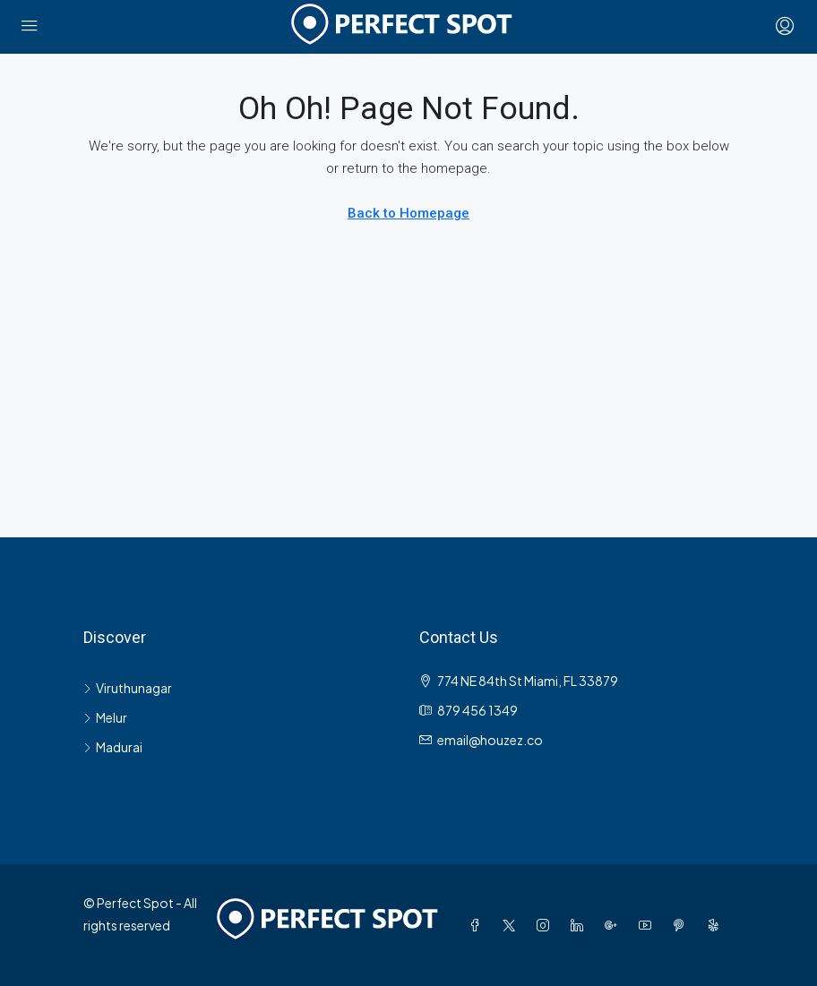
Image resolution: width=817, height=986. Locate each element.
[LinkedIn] (580, 925)
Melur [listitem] (105, 717)
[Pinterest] (682, 925)
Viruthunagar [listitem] (127, 688)
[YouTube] (648, 925)
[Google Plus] (614, 925)
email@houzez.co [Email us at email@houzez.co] (490, 740)
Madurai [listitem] (112, 747)
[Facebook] (478, 925)
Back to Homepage (408, 213)
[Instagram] (546, 925)
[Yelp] (717, 925)
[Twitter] (512, 925)
